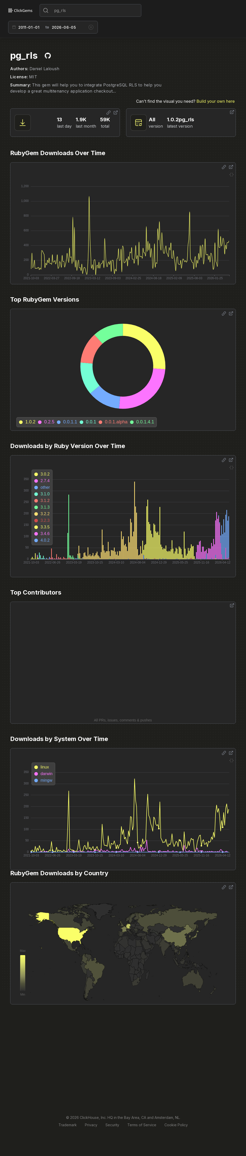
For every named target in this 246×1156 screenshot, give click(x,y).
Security (112, 1125)
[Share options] (108, 112)
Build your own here (215, 101)
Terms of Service (141, 1125)
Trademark (67, 1125)
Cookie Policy (176, 1125)
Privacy (91, 1125)
